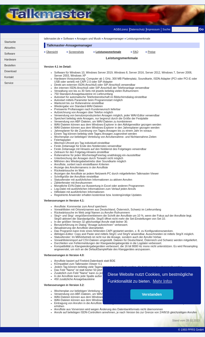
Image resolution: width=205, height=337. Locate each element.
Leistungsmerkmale (138, 38)
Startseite (10, 41)
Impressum (153, 29)
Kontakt (9, 77)
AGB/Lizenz (121, 29)
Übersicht (52, 51)
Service (9, 82)
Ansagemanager (114, 38)
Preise (151, 51)
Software (9, 53)
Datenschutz (137, 29)
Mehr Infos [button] (162, 281)
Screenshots (76, 51)
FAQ (135, 51)
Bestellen (10, 65)
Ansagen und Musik (89, 38)
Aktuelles (9, 47)
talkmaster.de (52, 38)
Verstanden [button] (152, 294)
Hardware (10, 59)
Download (10, 71)
